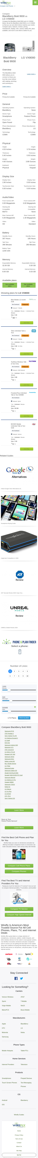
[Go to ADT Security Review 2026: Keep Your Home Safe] (19, 577)
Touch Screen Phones (9, 1082)
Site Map (19, 1150)
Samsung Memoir (10, 777)
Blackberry (24, 1100)
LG (22, 1028)
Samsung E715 (9, 731)
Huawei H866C (9, 782)
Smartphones (6, 1078)
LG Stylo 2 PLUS (10, 752)
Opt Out (19, 1155)
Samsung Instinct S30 (11, 745)
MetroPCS (5, 1010)
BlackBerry (24, 1024)
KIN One (7, 743)
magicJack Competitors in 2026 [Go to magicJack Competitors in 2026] (9, 558)
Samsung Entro (9, 759)
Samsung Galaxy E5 (11, 770)
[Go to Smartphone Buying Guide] (19, 507)
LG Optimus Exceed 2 (11, 738)
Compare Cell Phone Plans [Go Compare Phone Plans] (19, 866)
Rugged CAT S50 (10, 754)
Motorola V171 (9, 747)
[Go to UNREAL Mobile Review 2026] (19, 612)
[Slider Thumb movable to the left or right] (9, 690)
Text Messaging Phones (26, 1084)
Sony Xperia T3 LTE (11, 736)
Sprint (4, 1001)
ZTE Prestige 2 (9, 733)
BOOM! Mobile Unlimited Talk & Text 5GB (18, 426)
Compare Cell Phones (6, 6)
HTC (3, 1028)
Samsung (5, 1037)
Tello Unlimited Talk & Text (18, 332)
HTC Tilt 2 (8, 796)
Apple (4, 1024)
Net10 (23, 1005)
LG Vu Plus (8, 791)
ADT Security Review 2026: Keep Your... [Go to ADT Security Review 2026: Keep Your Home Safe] (12, 593)
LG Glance (8, 789)
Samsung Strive (9, 756)
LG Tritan (7, 766)
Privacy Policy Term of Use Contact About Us (19, 1140)
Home (19, 1131)
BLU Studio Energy (10, 763)
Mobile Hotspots (7, 1050)
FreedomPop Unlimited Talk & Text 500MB (19, 394)
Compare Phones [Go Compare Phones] (19, 871)
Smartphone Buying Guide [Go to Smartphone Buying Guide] (8, 523)
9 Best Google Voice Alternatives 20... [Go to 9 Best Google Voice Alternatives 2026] (11, 488)
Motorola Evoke (9, 768)
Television (24, 1064)
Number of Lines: (19, 666)
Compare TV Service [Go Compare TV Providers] (19, 909)
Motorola (5, 1032)
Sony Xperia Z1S (10, 798)
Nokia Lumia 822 (10, 761)
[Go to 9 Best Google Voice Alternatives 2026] (19, 473)
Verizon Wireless (7, 997)
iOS (3, 1104)
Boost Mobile (25, 1010)
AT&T (23, 997)
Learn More (19, 810)
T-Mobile (24, 1001)
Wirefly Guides (19, 1115)
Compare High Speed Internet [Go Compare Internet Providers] (19, 915)
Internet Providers (8, 1064)
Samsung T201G (10, 784)
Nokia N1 (7, 787)
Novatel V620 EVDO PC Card (13, 775)
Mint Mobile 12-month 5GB (18, 300)
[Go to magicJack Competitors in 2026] (19, 542)
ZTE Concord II (9, 750)
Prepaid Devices (26, 1078)
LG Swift (7, 740)
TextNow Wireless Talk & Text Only (18, 363)
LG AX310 (8, 794)
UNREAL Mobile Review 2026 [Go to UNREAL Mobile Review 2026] (9, 627)
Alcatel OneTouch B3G (11, 773)
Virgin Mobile (6, 1005)
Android (4, 1100)
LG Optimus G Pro (10, 780)
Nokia (23, 1032)
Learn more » (6, 86)
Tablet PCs (24, 1050)
